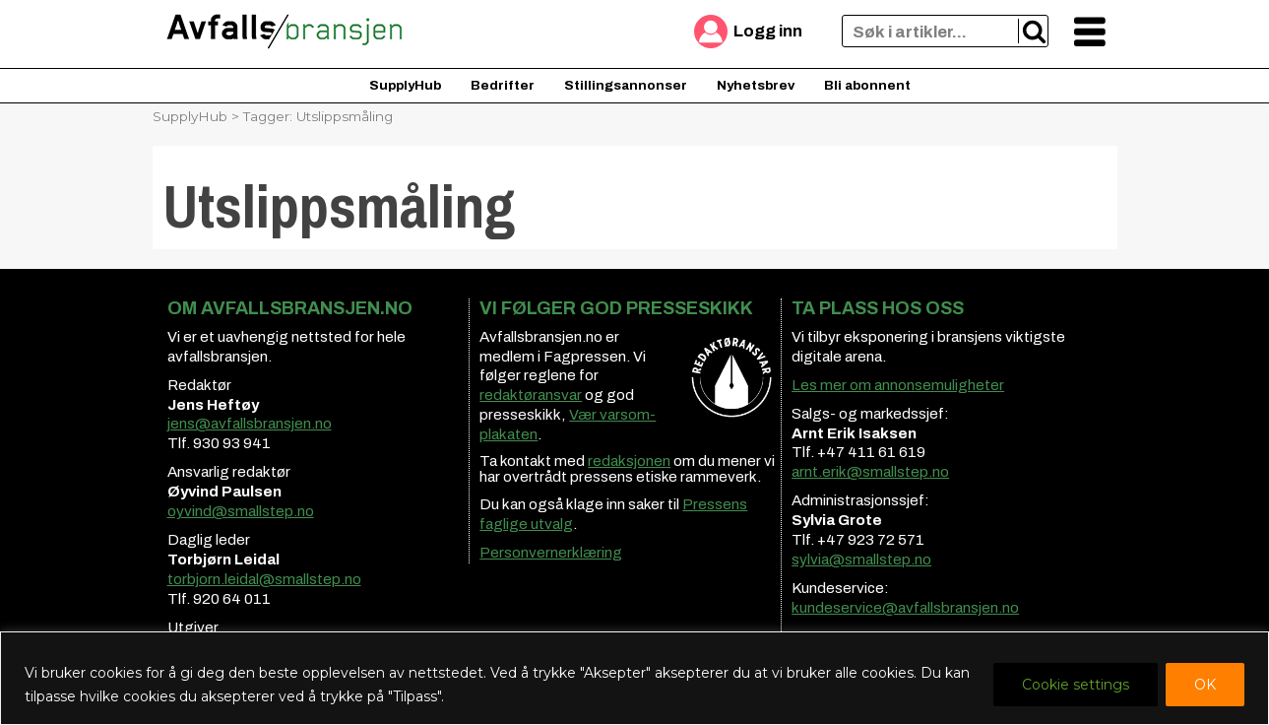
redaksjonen (629, 461)
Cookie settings (1075, 684)
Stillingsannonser (625, 85)
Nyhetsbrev (755, 85)
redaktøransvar (530, 395)
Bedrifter (503, 85)
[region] (634, 678)
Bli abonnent (867, 85)
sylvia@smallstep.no (861, 559)
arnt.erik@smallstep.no (870, 472)
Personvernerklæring (550, 552)
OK (1205, 684)
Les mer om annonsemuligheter (898, 385)
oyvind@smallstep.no (240, 511)
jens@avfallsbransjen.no (249, 423)
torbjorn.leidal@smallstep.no (264, 579)
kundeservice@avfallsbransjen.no (905, 608)
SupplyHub (405, 85)
